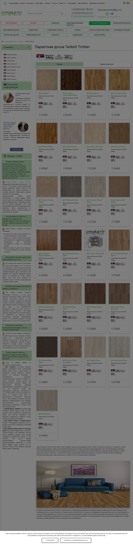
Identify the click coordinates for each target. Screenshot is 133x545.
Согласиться (50, 540)
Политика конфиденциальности (75, 540)
